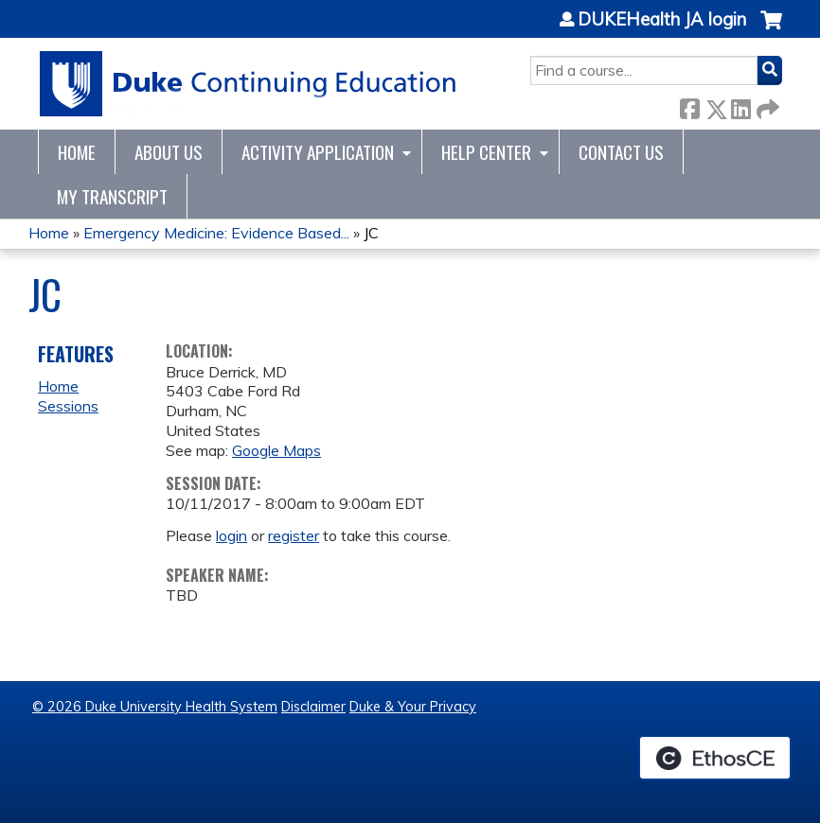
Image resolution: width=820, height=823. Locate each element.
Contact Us (621, 152)
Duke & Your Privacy (412, 706)
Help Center (486, 152)
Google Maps (276, 450)
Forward (766, 105)
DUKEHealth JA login (662, 19)
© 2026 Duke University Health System (154, 706)
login (231, 535)
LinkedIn (740, 105)
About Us (168, 152)
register (293, 535)
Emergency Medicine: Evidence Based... (216, 232)
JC (371, 232)
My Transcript (112, 196)
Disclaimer (313, 706)
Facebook (689, 105)
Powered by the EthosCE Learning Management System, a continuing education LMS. (715, 757)
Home (77, 152)
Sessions (68, 405)
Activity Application (317, 152)
